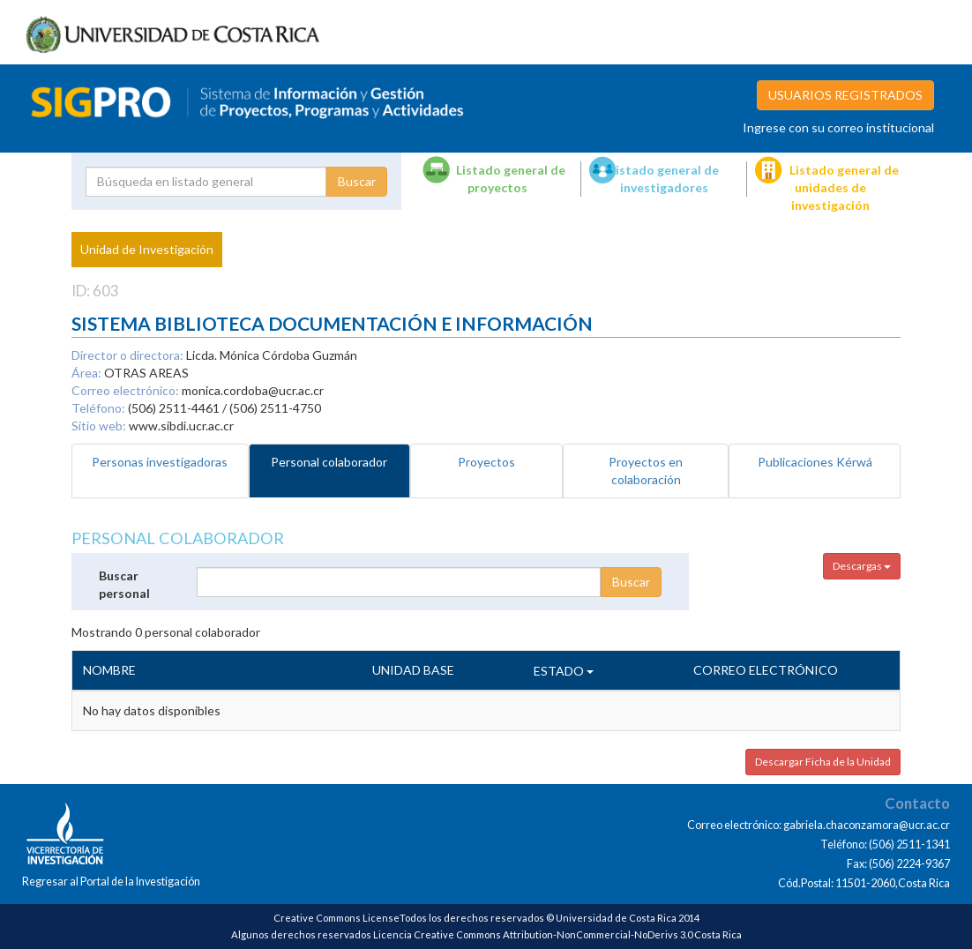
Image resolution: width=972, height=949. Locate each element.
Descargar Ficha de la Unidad (823, 761)
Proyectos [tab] (486, 461)
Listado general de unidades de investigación (844, 187)
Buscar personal (124, 584)
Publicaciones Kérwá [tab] (815, 461)
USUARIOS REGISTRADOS (845, 94)
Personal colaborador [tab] (329, 461)
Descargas (862, 565)
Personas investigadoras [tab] (160, 461)
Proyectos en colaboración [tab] (646, 470)
